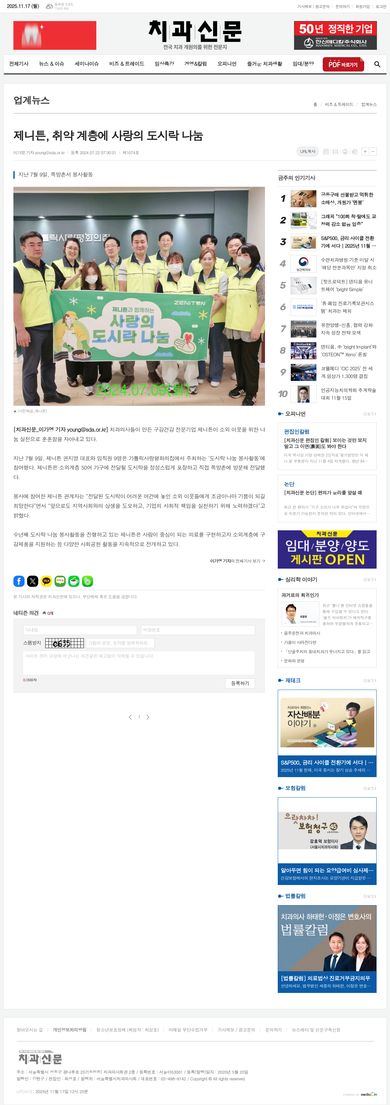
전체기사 (18, 63)
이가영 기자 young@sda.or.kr (39, 152)
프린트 (345, 151)
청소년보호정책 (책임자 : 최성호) (127, 1029)
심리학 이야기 (301, 579)
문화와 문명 (294, 661)
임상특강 (164, 63)
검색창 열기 (377, 64)
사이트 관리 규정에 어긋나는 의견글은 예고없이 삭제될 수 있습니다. (90, 656)
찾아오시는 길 (30, 1029)
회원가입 (363, 6)
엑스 (32, 581)
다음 (147, 717)
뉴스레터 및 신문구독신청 (316, 1029)
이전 (130, 717)
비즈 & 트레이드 (126, 63)
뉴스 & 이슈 (51, 63)
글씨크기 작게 (373, 151)
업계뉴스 (369, 104)
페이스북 (19, 581)
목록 (326, 151)
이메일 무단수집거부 (188, 1029)
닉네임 (32, 629)
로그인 (381, 6)
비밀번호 (151, 629)
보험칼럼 (295, 788)
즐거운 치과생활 (264, 63)
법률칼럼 (295, 896)
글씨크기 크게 (365, 151)
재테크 (292, 680)
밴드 (87, 581)
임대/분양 (302, 63)
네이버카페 (73, 581)
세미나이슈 (87, 63)
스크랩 (354, 151)
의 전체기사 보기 (235, 561)
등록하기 (240, 683)
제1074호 (130, 152)
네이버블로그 (60, 581)
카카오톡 (46, 581)
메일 (335, 151)
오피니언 (226, 63)
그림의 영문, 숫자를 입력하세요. (118, 642)
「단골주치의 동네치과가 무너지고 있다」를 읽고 (327, 651)
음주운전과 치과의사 (302, 633)
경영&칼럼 (195, 63)
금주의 (296, 178)
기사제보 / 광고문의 (313, 6)
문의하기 (342, 6)
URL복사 (307, 151)
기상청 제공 (61, 8)
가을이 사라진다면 (300, 642)
